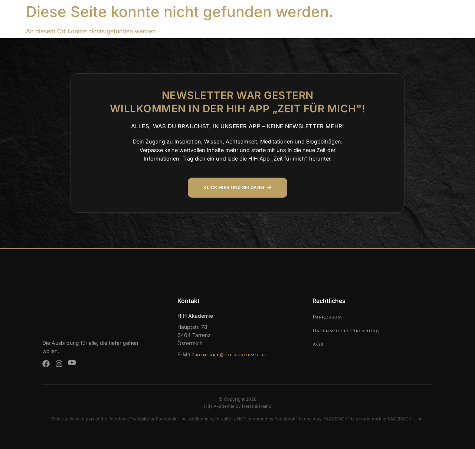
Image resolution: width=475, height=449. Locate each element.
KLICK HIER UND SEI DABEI (237, 188)
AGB (318, 344)
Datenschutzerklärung (346, 330)
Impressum (327, 317)
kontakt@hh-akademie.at (231, 355)
